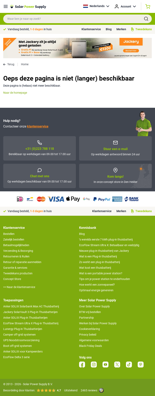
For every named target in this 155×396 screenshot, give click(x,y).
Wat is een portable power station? (100, 273)
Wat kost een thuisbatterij (95, 267)
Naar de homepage (15, 92)
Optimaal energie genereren (96, 290)
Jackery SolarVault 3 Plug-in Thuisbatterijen (30, 312)
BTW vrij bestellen (90, 312)
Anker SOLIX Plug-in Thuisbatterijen (25, 317)
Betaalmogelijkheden (16, 245)
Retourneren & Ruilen (16, 256)
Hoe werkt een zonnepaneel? (97, 284)
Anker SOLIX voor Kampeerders (23, 351)
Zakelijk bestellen (13, 239)
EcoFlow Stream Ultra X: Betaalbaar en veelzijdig (109, 245)
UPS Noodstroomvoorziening (21, 340)
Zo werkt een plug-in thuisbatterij (99, 262)
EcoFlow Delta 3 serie (16, 357)
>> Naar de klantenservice (19, 287)
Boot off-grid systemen (17, 345)
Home (24, 64)
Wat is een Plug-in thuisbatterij (98, 256)
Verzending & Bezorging (18, 250)
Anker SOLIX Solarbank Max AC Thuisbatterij (31, 306)
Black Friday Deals (90, 345)
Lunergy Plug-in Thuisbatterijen (22, 329)
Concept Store (12, 279)
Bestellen (9, 233)
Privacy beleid (87, 334)
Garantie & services (15, 267)
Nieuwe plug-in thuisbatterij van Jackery (104, 250)
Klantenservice (91, 29)
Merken (121, 29)
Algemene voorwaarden (94, 340)
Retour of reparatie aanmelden (22, 262)
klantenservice (37, 126)
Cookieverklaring (89, 329)
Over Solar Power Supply (94, 306)
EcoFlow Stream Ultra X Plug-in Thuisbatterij (30, 323)
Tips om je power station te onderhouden (104, 279)
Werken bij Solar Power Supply (98, 323)
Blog (109, 29)
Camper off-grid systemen (19, 334)
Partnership (86, 317)
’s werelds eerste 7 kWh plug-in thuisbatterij (106, 239)
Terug (8, 64)
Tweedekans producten (17, 273)
